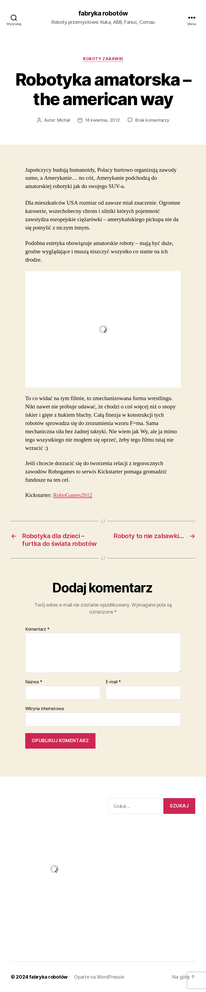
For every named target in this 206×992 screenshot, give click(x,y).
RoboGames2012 (72, 495)
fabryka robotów (102, 13)
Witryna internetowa (44, 708)
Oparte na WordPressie (99, 977)
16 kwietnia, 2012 (102, 120)
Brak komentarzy (152, 120)
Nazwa (33, 682)
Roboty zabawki (103, 58)
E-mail (113, 682)
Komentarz (37, 629)
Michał (63, 120)
